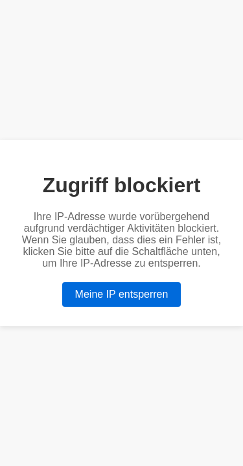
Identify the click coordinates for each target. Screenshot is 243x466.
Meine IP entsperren (121, 294)
